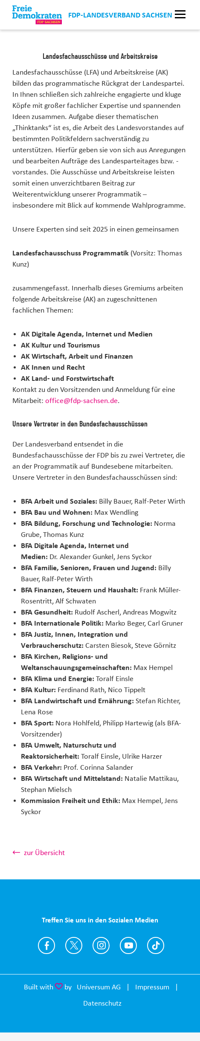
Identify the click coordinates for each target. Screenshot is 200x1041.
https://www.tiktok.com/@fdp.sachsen (155, 945)
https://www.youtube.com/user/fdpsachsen (128, 945)
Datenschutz (102, 1003)
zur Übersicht (44, 852)
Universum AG (99, 987)
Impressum (152, 987)
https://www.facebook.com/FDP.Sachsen (46, 945)
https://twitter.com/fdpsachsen (73, 945)
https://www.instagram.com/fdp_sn (101, 945)
